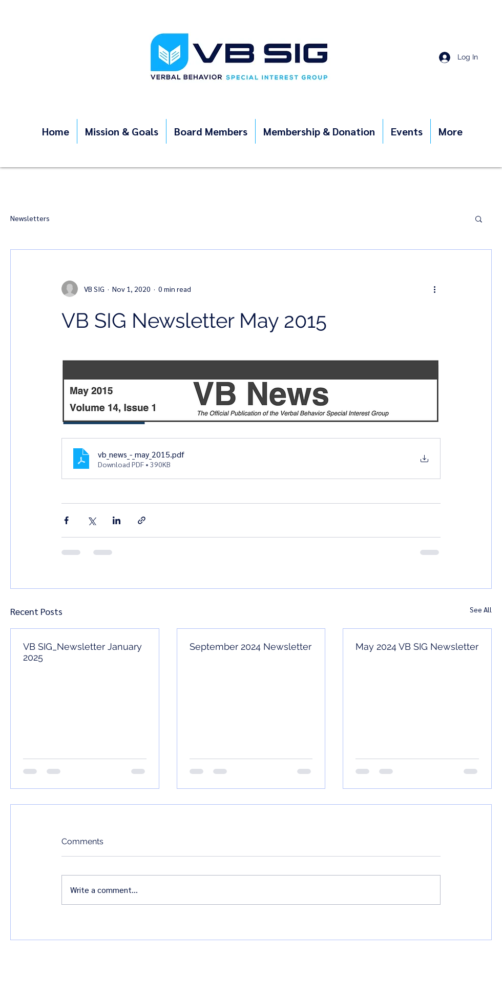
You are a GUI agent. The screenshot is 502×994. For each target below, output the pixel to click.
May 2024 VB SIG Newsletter (416, 646)
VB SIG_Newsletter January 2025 (82, 652)
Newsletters (30, 218)
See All (481, 609)
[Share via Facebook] (66, 520)
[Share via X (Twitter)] (91, 520)
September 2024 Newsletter (250, 646)
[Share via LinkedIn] (116, 520)
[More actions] (434, 289)
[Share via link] (142, 520)
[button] (479, 218)
